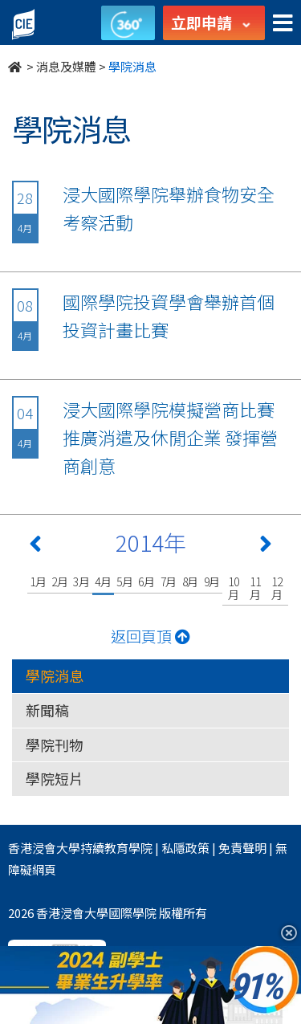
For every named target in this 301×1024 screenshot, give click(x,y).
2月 (59, 581)
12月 (277, 587)
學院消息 (54, 675)
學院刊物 (54, 744)
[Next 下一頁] (265, 546)
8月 (190, 581)
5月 (124, 581)
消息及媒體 (66, 66)
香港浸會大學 (44, 847)
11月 (255, 587)
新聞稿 (47, 710)
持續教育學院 (116, 847)
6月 (146, 581)
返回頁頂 (150, 636)
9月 (212, 581)
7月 (169, 581)
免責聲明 (242, 847)
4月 (103, 581)
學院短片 (54, 778)
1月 (38, 581)
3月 (81, 581)
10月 (233, 587)
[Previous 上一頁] (35, 546)
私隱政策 (185, 847)
